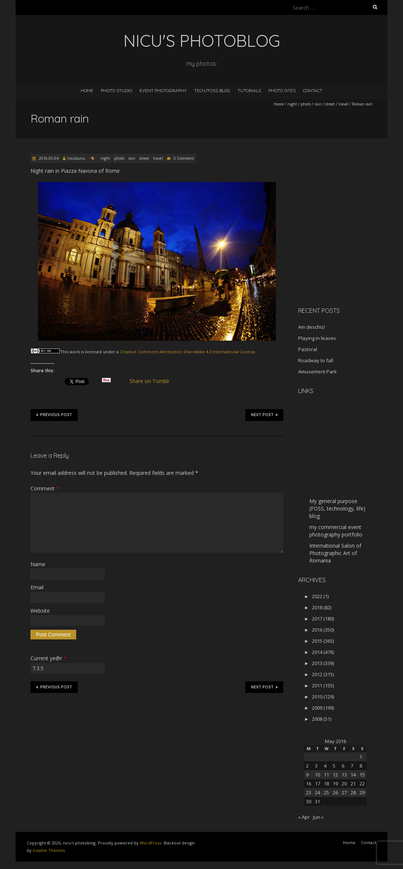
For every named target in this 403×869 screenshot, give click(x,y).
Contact (312, 90)
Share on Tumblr (152, 381)
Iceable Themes (49, 850)
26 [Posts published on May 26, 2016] (335, 792)
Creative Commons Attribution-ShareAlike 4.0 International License (187, 351)
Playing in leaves (317, 338)
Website (40, 610)
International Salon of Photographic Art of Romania (335, 553)
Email (36, 587)
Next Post (264, 414)
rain (318, 104)
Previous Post (54, 414)
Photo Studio (116, 90)
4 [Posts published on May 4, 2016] (325, 765)
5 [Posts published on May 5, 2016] (334, 765)
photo (306, 104)
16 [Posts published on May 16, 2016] (308, 783)
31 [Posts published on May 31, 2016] (317, 801)
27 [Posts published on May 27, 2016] (344, 792)
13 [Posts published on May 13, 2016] (344, 774)
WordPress (150, 843)
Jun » (318, 817)
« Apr (304, 817)
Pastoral (307, 349)
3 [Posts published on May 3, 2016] (316, 765)
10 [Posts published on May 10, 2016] (317, 774)
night (292, 104)
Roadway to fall (315, 360)
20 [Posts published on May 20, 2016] (344, 783)
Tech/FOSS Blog (212, 90)
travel (343, 104)
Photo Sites (282, 90)
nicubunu (76, 158)
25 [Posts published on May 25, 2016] (326, 792)
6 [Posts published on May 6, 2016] (343, 765)
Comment (44, 488)
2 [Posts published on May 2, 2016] (307, 765)
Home (87, 90)
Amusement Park (317, 371)
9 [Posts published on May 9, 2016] (307, 774)
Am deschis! (311, 327)
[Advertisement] (344, 248)
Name (37, 564)
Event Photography (163, 90)
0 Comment (184, 158)
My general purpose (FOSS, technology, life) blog (337, 508)
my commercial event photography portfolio (335, 530)
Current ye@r (48, 658)
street (330, 104)
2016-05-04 (48, 158)
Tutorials (249, 90)
